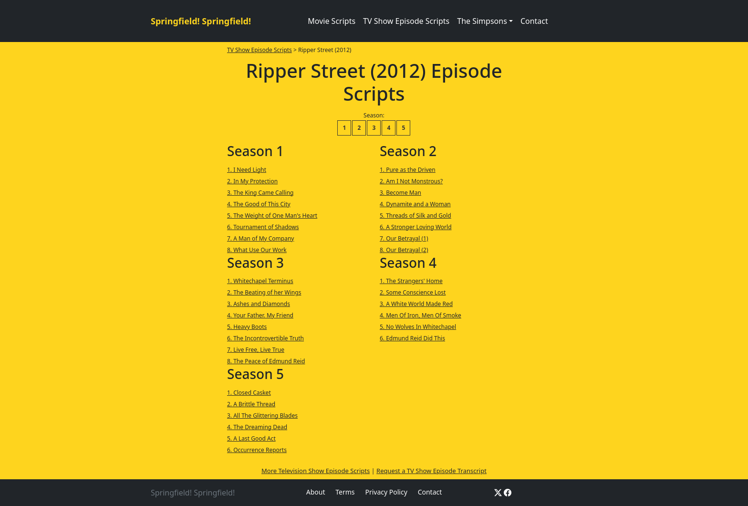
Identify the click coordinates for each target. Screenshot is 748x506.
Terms (344, 491)
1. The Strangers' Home (411, 281)
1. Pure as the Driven (408, 170)
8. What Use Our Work (257, 250)
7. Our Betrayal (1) (404, 238)
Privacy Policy (386, 491)
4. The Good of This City (259, 204)
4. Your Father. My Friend (260, 315)
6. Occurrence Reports (257, 450)
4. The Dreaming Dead (257, 427)
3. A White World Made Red (416, 304)
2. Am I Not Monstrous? (411, 181)
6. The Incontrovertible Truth (265, 338)
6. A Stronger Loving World (416, 227)
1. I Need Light (246, 170)
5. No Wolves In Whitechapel (418, 327)
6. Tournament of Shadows (263, 227)
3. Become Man (400, 193)
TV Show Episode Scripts (406, 21)
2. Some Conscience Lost (413, 292)
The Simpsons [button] (482, 21)
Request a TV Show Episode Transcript (431, 470)
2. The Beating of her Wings (264, 292)
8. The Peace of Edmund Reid (266, 361)
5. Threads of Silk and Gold (415, 215)
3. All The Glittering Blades (262, 415)
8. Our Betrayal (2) (404, 250)
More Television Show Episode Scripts (315, 470)
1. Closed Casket (249, 393)
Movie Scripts (331, 21)
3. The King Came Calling (260, 193)
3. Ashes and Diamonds (258, 304)
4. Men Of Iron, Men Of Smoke (420, 315)
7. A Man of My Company (260, 238)
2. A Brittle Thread (251, 404)
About (315, 491)
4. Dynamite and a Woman (415, 204)
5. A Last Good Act (251, 438)
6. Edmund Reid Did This (412, 338)
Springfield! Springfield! (201, 21)
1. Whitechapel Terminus (260, 281)
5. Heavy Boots (247, 327)
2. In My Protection (252, 181)
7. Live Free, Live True (255, 350)
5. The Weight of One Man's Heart (272, 215)
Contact (534, 21)
